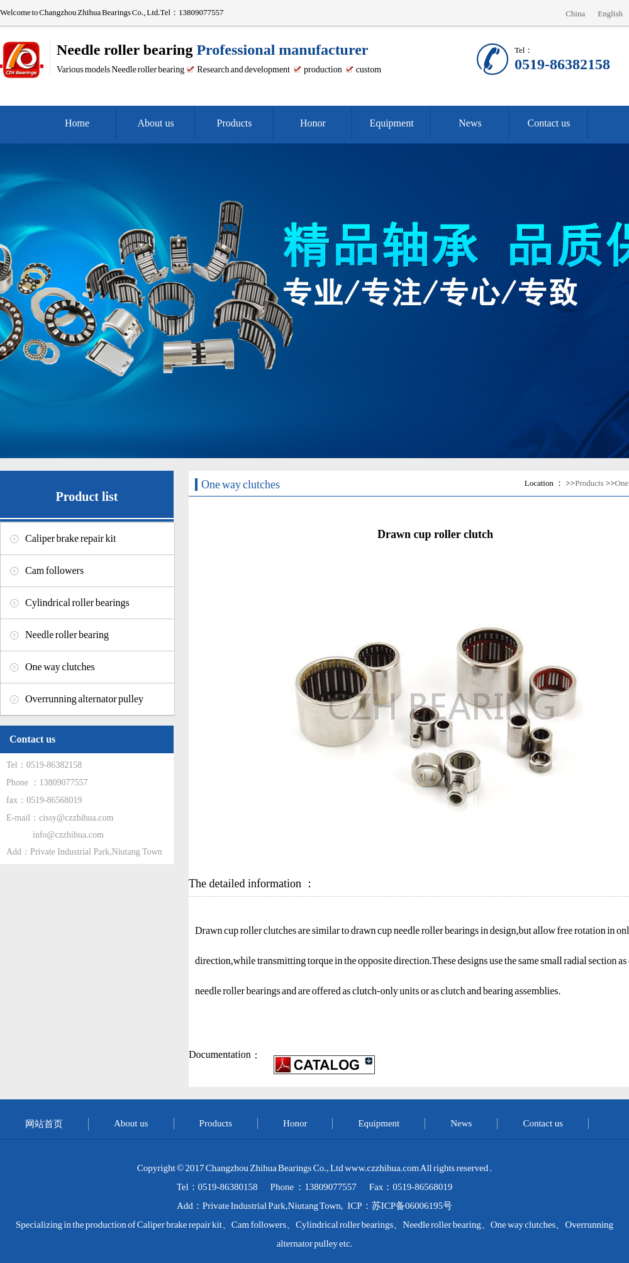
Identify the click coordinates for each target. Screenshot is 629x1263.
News (470, 123)
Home (77, 123)
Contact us (549, 123)
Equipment (391, 123)
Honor (313, 123)
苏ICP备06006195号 (412, 1206)
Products (234, 123)
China (575, 13)
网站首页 (44, 1124)
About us (155, 123)
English (610, 13)
